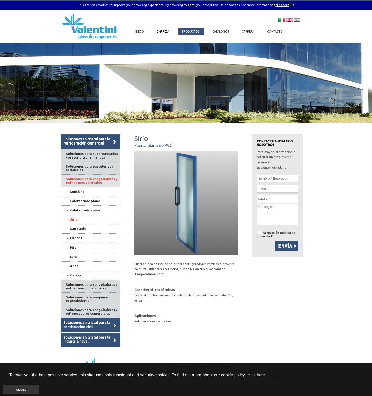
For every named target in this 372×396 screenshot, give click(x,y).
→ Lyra (71, 256)
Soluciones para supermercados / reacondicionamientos (92, 155)
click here (282, 5)
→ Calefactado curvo (83, 210)
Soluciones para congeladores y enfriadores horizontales (92, 286)
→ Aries (72, 266)
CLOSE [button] (21, 389)
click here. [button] (256, 375)
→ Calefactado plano (83, 201)
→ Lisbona (74, 238)
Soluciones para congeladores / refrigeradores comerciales (91, 311)
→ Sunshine (75, 191)
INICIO (139, 31)
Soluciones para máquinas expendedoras (87, 299)
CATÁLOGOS (221, 31)
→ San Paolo (76, 229)
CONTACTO (275, 31)
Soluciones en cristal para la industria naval (86, 339)
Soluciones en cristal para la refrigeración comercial (86, 141)
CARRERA (248, 31)
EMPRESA (163, 31)
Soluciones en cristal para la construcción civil (86, 325)
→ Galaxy (73, 275)
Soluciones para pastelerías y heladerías (90, 168)
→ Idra (71, 247)
